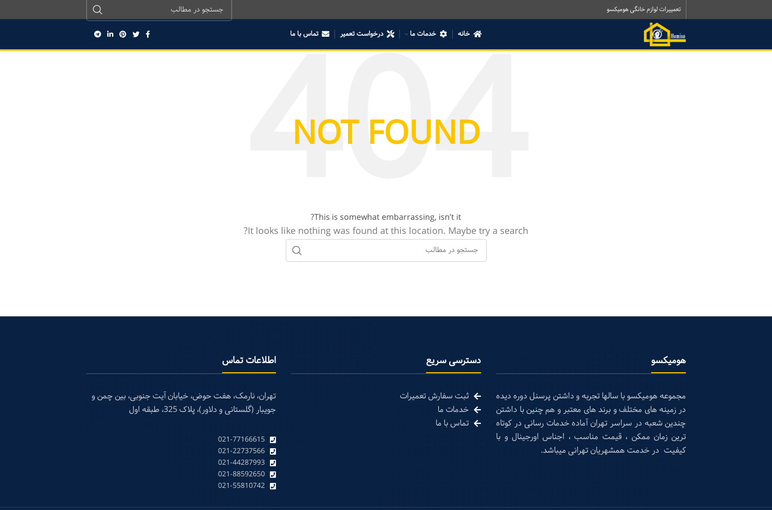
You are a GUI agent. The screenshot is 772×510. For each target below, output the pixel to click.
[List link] (181, 441)
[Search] (386, 251)
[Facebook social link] (148, 35)
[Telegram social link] (97, 35)
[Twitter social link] (136, 35)
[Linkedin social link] (110, 35)
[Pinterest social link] (122, 35)
